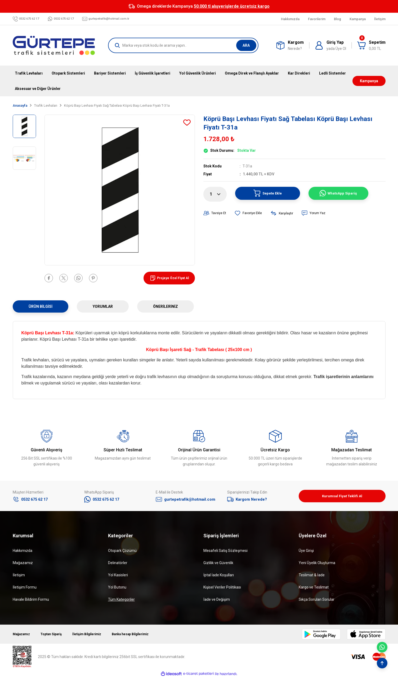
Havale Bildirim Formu (31, 601)
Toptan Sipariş (56, 636)
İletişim (19, 576)
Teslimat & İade (312, 576)
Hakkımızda (22, 552)
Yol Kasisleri (118, 576)
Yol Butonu (117, 589)
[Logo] (54, 45)
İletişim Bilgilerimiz (97, 636)
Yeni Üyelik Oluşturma (317, 564)
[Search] (183, 45)
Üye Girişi (306, 552)
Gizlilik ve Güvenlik (218, 564)
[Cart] (371, 45)
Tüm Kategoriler (121, 601)
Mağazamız (23, 564)
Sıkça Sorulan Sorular (316, 601)
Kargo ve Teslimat (314, 589)
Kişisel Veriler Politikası (222, 589)
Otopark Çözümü (122, 552)
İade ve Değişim (216, 601)
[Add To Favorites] (187, 122)
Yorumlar (103, 306)
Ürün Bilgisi (40, 306)
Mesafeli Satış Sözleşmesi (225, 552)
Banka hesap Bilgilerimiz (146, 636)
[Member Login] (330, 45)
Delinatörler (117, 564)
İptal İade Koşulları (218, 576)
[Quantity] (215, 194)
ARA (246, 45)
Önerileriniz (165, 306)
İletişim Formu (25, 589)
